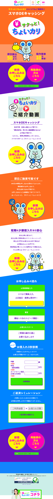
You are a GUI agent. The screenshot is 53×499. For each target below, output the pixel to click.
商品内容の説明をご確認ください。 (26, 86)
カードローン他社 (17, 375)
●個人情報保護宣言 (35, 467)
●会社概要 (10, 467)
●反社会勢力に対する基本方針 (15, 474)
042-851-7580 (20, 479)
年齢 (12, 365)
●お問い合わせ (34, 472)
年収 (12, 369)
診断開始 (26, 385)
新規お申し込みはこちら (26, 305)
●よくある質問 (11, 472)
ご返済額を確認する (26, 418)
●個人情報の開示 (34, 469)
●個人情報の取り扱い (13, 469)
